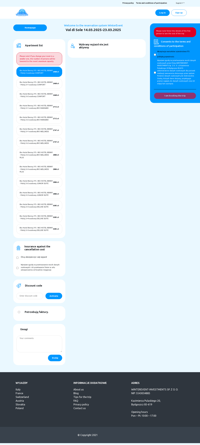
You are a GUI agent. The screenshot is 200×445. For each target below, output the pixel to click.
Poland (20, 408)
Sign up (179, 13)
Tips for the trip (82, 397)
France (19, 393)
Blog (76, 393)
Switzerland (22, 397)
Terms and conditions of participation (151, 3)
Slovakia (20, 404)
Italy (18, 389)
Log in (162, 13)
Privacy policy (128, 3)
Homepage (30, 28)
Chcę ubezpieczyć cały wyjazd (34, 257)
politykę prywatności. (166, 57)
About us (78, 389)
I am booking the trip (175, 96)
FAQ (75, 400)
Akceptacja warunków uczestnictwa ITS (173, 51)
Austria (20, 400)
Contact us (79, 408)
